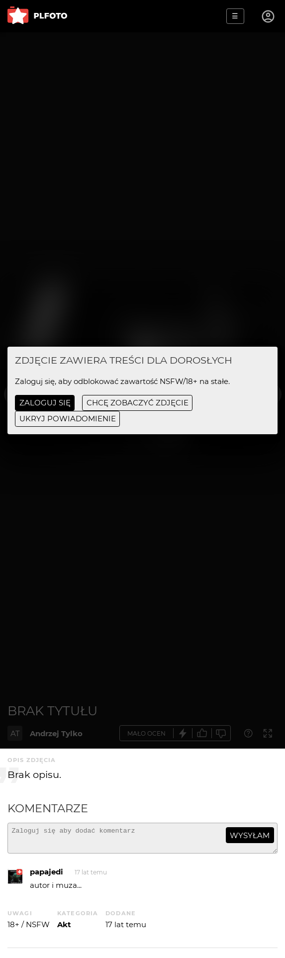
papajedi (46, 876)
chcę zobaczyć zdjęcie (138, 402)
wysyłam (250, 835)
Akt (64, 929)
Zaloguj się (45, 402)
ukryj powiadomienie (67, 418)
